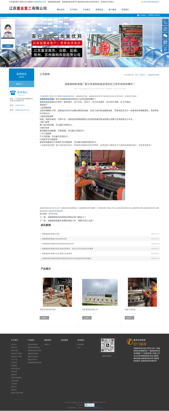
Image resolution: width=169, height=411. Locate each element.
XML (79, 347)
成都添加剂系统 (33, 353)
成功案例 (64, 340)
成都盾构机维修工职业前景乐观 (54, 239)
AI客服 (8, 46)
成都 (93, 407)
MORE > (44, 318)
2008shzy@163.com (22, 110)
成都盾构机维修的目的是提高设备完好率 (58, 244)
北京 (100, 407)
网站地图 (81, 344)
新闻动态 (99, 10)
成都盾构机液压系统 (34, 350)
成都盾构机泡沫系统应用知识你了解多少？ (67, 217)
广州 (83, 407)
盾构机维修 (53, 214)
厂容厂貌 (14, 359)
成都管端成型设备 (34, 347)
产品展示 (86, 10)
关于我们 (74, 10)
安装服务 (14, 365)
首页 (136, 75)
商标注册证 (15, 350)
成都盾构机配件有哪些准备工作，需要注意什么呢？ (71, 221)
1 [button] (83, 64)
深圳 (79, 407)
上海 (86, 407)
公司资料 (14, 384)
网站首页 (61, 10)
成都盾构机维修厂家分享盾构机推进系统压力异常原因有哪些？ (154, 75)
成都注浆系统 (32, 359)
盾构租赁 (14, 375)
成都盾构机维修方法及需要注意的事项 (57, 254)
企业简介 (14, 344)
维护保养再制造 (16, 378)
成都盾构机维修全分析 (51, 234)
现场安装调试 (15, 368)
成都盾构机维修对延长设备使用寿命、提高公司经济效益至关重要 (67, 249)
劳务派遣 (14, 372)
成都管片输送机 (33, 356)
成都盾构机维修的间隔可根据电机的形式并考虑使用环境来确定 (66, 258)
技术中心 (14, 387)
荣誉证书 (14, 347)
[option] (84, 42)
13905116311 (154, 15)
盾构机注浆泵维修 (17, 393)
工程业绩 (14, 362)
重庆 (96, 407)
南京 (89, 407)
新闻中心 (19, 84)
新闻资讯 (47, 340)
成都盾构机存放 (40, 2)
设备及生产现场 (16, 353)
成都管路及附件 (33, 344)
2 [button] (85, 64)
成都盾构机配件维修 (34, 362)
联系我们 (125, 10)
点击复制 (86, 402)
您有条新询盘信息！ (150, 2)
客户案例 (112, 10)
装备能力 (14, 390)
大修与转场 (15, 381)
